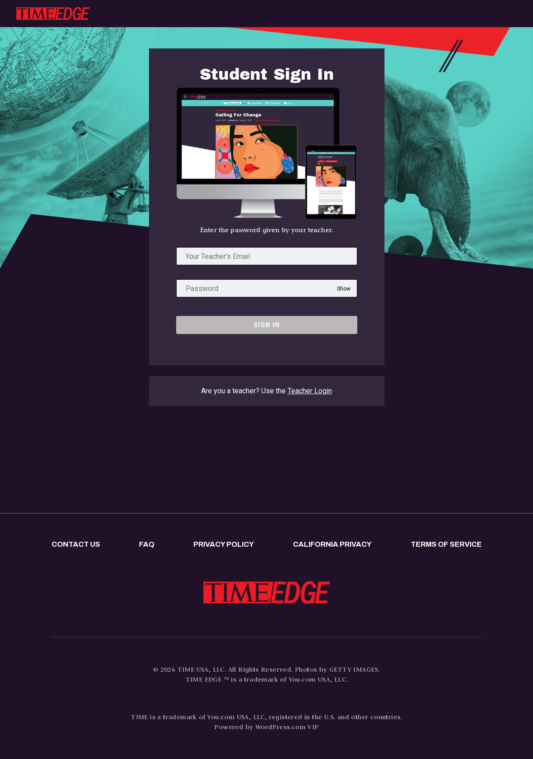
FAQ (146, 544)
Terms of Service (446, 544)
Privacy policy (223, 544)
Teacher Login (310, 391)
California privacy (332, 544)
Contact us (76, 544)
